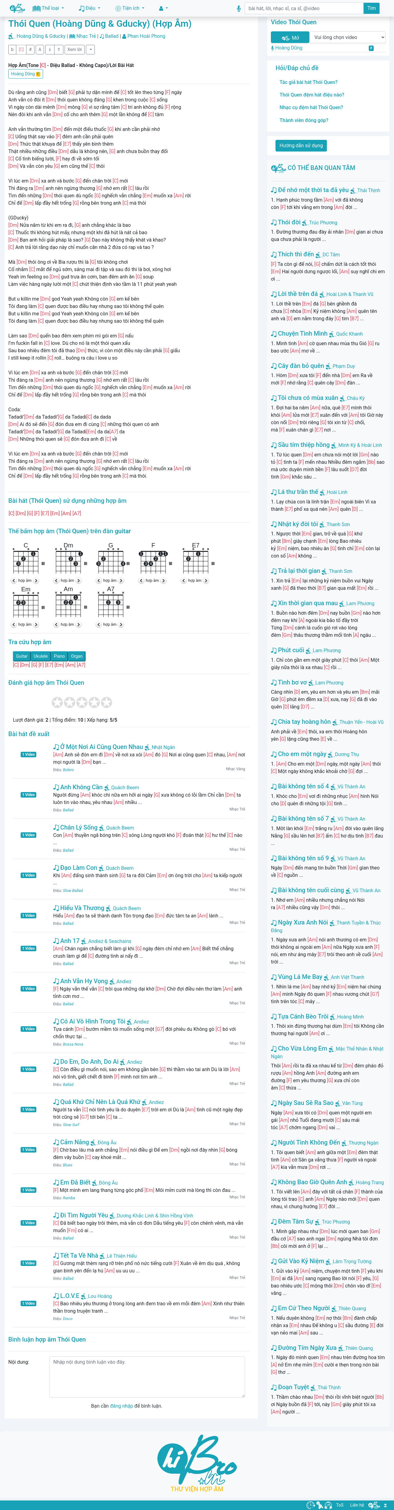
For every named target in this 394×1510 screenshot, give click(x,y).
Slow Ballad (73, 890)
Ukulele (41, 656)
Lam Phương (360, 603)
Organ (76, 656)
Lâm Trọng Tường (352, 1261)
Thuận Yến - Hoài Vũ (362, 722)
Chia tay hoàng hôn (301, 721)
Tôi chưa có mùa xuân (304, 397)
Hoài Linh (337, 492)
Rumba (69, 1198)
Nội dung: (18, 1362)
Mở (290, 38)
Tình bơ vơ (289, 682)
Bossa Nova (73, 1044)
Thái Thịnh (368, 190)
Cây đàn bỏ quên (297, 365)
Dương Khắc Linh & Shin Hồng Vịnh (151, 1216)
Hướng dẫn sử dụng (301, 145)
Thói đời (285, 222)
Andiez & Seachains (106, 941)
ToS (340, 1505)
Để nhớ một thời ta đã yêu (310, 190)
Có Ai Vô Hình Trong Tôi (89, 1021)
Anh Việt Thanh (347, 977)
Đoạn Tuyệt (290, 1387)
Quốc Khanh (349, 334)
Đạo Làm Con (75, 867)
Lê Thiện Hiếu (118, 1256)
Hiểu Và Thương (78, 908)
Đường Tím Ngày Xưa (303, 1347)
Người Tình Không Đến (305, 1142)
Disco (68, 1318)
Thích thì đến (292, 254)
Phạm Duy (344, 366)
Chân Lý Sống (75, 827)
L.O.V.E (66, 1295)
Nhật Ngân (160, 747)
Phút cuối (287, 650)
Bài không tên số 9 (300, 858)
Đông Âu (103, 1142)
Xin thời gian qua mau (304, 603)
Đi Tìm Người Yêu (80, 1215)
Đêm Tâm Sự (292, 1221)
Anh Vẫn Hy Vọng (80, 981)
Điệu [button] (88, 8)
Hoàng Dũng (25, 74)
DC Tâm (331, 255)
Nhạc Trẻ (86, 36)
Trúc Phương (323, 223)
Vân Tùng (352, 1103)
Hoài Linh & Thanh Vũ (350, 294)
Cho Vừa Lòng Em (299, 1048)
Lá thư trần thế (294, 491)
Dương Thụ (347, 754)
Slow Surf (71, 1124)
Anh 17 (66, 940)
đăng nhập (121, 1406)
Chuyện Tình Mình (299, 333)
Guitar (22, 656)
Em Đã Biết (71, 1182)
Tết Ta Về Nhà (75, 1255)
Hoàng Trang (370, 1182)
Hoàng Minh (350, 1017)
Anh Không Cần (78, 787)
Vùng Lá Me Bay (296, 976)
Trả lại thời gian (295, 570)
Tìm (371, 8)
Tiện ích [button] (128, 8)
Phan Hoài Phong (146, 36)
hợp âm (25, 580)
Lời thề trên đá (294, 294)
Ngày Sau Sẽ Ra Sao (302, 1102)
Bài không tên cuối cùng (307, 890)
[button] (163, 8)
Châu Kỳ (356, 398)
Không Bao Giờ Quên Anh (309, 1182)
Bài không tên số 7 (300, 818)
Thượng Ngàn (364, 1143)
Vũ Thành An (351, 787)
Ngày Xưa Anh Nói (299, 922)
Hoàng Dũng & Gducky (41, 36)
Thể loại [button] (46, 8)
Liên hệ (357, 1505)
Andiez (121, 981)
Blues (68, 1165)
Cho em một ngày (298, 754)
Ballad (112, 36)
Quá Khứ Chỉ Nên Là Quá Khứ (96, 1102)
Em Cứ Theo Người (300, 1308)
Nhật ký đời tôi (294, 524)
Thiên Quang (352, 1308)
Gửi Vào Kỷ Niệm (297, 1261)
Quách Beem (121, 787)
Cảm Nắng (71, 1142)
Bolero (68, 769)
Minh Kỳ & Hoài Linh (360, 445)
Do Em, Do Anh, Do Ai (86, 1061)
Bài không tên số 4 (300, 786)
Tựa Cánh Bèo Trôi (299, 1016)
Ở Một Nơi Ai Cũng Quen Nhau (98, 747)
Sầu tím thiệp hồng (300, 444)
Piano (59, 656)
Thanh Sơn (338, 524)
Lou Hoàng (96, 1296)
